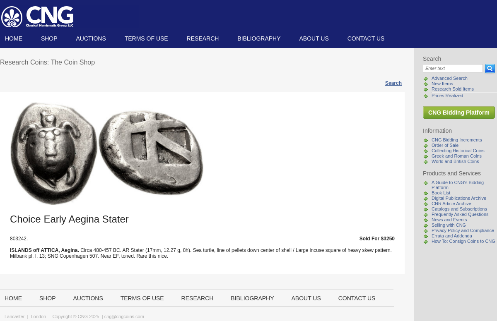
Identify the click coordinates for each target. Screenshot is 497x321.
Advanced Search (450, 78)
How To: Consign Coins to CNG (463, 241)
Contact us (366, 38)
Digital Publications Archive (459, 198)
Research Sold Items (453, 88)
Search (393, 83)
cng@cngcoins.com (124, 316)
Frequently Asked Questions (460, 214)
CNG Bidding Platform (459, 112)
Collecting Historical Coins (458, 150)
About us (313, 38)
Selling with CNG (449, 225)
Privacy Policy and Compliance (463, 230)
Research (203, 38)
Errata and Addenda (452, 235)
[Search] (453, 68)
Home (13, 38)
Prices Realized (447, 95)
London (38, 316)
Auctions (91, 38)
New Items (442, 83)
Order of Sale (445, 145)
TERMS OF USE (146, 38)
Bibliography (258, 38)
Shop (49, 38)
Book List (441, 192)
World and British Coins (455, 161)
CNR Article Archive (451, 203)
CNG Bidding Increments (457, 139)
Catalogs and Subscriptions (459, 208)
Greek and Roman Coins (457, 155)
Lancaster (14, 316)
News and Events (449, 219)
